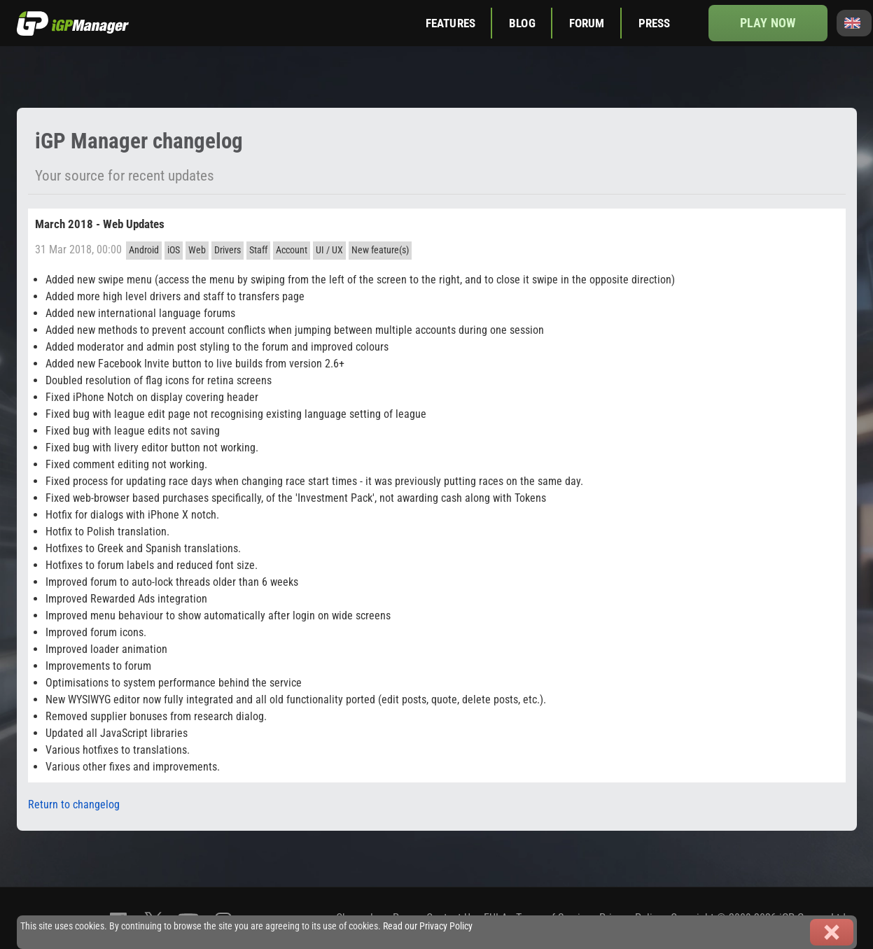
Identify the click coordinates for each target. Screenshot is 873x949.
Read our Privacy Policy (428, 926)
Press (654, 23)
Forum (587, 23)
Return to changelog (74, 804)
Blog (522, 23)
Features (450, 23)
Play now (767, 22)
